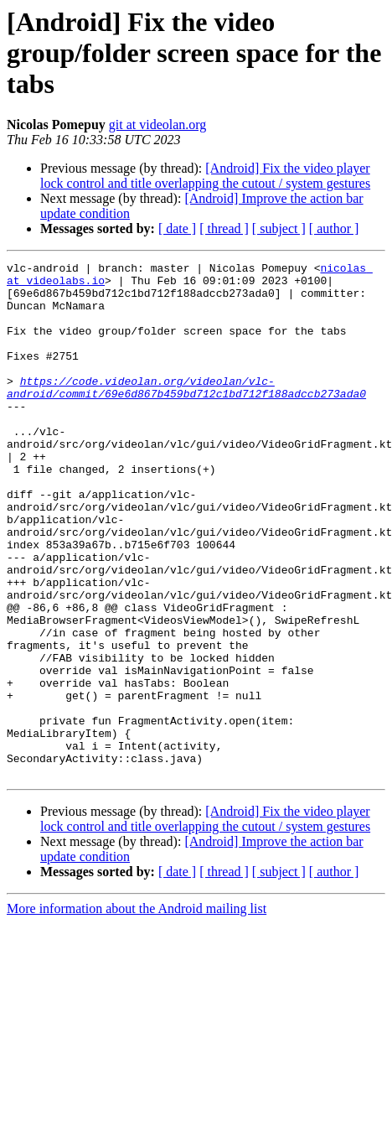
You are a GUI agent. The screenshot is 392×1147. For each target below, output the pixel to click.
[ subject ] (279, 228)
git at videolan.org (158, 124)
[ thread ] (224, 228)
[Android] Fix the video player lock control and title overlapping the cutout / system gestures (205, 175)
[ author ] (334, 228)
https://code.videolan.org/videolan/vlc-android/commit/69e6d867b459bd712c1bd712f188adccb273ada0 (186, 413)
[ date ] (177, 228)
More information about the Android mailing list (136, 1011)
